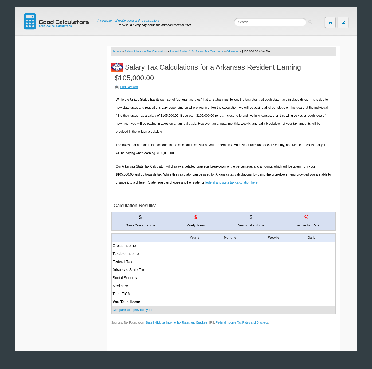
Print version (129, 87)
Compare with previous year (132, 310)
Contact (343, 22)
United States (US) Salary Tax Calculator (196, 51)
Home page (330, 22)
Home (117, 51)
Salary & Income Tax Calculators (145, 51)
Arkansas (232, 51)
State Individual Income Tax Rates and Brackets (176, 322)
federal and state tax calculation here (231, 182)
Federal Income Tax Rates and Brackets (242, 322)
